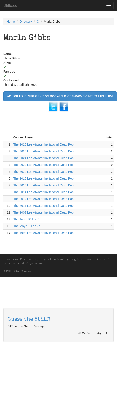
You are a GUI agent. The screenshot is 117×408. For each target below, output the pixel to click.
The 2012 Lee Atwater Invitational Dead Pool (43, 199)
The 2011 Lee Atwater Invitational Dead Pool (43, 205)
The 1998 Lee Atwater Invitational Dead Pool (43, 233)
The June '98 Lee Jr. (27, 219)
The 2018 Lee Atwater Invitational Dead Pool (43, 178)
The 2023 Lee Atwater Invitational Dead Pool (43, 165)
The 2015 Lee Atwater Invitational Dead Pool (43, 185)
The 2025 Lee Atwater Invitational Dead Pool (43, 151)
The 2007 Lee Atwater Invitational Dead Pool (43, 212)
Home (11, 21)
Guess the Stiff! (29, 319)
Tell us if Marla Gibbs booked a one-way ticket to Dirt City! (60, 96)
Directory (26, 21)
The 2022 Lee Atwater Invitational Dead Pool (43, 171)
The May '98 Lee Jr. (26, 226)
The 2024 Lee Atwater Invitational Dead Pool (43, 158)
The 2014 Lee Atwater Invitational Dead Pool (43, 192)
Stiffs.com (12, 5)
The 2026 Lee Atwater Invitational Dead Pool (43, 144)
